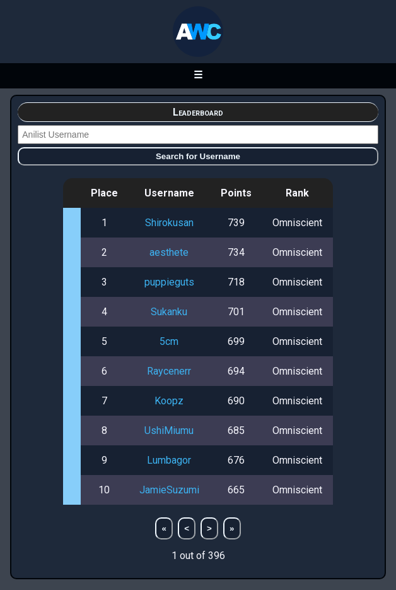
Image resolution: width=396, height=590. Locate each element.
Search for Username (198, 156)
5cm (169, 341)
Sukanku (169, 312)
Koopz (168, 401)
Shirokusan (169, 223)
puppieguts (169, 282)
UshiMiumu (169, 430)
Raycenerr (169, 371)
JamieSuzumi (169, 490)
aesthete (169, 252)
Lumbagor (169, 460)
